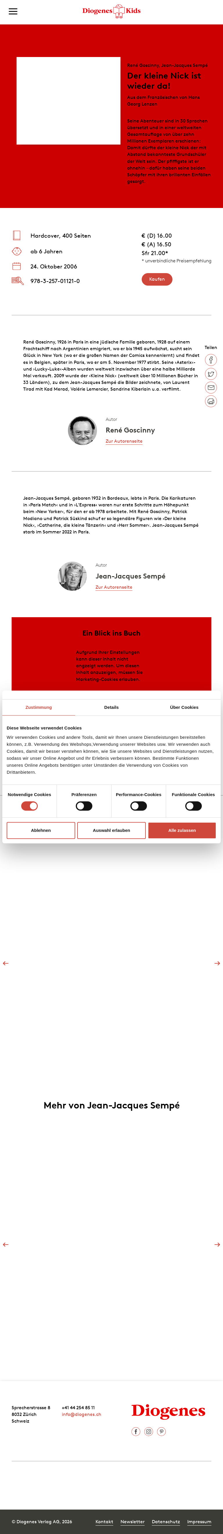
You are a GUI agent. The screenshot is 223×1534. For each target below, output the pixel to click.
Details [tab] (111, 707)
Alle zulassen (182, 830)
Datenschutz (166, 1521)
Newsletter (133, 1521)
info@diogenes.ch (81, 1414)
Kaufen (157, 279)
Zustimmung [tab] (39, 707)
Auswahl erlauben (111, 830)
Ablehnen (41, 830)
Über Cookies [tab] (184, 707)
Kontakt (104, 1521)
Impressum (199, 1521)
